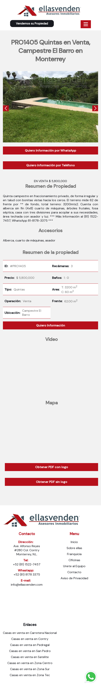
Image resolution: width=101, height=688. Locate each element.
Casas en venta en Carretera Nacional (30, 633)
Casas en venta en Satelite (30, 657)
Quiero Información (50, 325)
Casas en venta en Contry (29, 639)
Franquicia (74, 554)
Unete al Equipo (74, 566)
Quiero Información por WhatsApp (50, 150)
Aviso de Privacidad (74, 578)
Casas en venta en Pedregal (30, 645)
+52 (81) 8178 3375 (27, 574)
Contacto (74, 572)
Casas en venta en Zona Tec (30, 675)
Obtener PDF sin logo (51, 482)
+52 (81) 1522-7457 (26, 564)
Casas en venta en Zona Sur (30, 669)
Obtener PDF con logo (51, 467)
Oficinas (74, 560)
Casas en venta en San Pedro (30, 651)
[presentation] (6, 108)
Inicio (74, 542)
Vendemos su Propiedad (32, 23)
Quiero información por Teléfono (50, 165)
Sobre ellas (74, 548)
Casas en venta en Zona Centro (29, 663)
